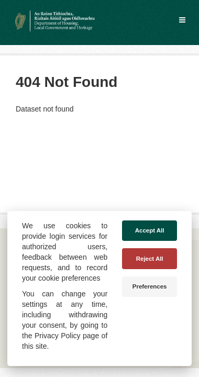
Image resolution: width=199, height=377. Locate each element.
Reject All (149, 259)
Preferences (149, 286)
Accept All (149, 230)
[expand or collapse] (182, 19)
